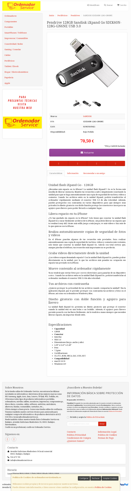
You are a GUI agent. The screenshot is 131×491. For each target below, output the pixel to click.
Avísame (87, 152)
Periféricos (9, 61)
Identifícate (93, 5)
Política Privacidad (76, 435)
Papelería (9, 77)
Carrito (121, 5)
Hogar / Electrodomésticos (16, 72)
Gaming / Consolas (13, 49)
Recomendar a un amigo (94, 173)
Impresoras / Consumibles (16, 38)
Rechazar (96, 478)
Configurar (83, 478)
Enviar (102, 424)
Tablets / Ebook (11, 66)
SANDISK (87, 116)
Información (72, 173)
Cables (7, 55)
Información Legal (107, 432)
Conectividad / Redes (14, 44)
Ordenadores (10, 16)
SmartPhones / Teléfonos (16, 33)
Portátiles (9, 27)
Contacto (71, 432)
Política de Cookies (103, 487)
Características (55, 173)
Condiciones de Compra (79, 438)
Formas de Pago (106, 438)
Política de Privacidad (115, 411)
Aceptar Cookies (110, 478)
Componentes (11, 21)
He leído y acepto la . (87, 417)
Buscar (108, 5)
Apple (7, 83)
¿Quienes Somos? (75, 441)
